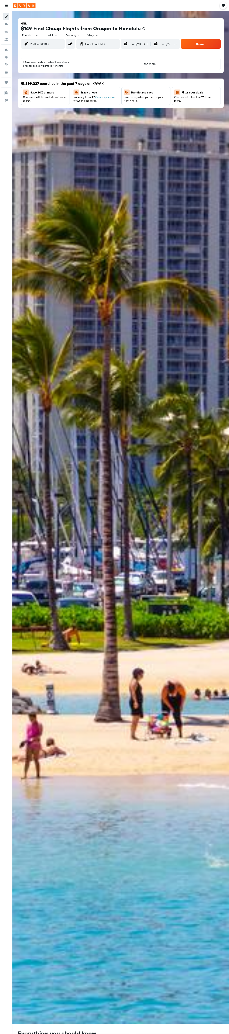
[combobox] (73, 35)
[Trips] (6, 82)
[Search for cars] (6, 31)
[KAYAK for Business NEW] (6, 72)
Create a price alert (106, 97)
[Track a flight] (6, 64)
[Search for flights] (6, 16)
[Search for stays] (6, 24)
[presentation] (143, 28)
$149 (26, 28)
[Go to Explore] (6, 57)
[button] (6, 6)
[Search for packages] (6, 39)
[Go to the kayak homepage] (24, 5)
